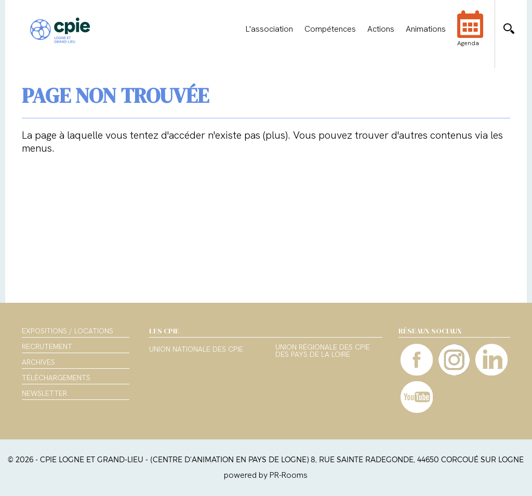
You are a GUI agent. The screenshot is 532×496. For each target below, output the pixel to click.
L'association (269, 29)
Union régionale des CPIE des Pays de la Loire (322, 351)
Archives (38, 362)
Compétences (330, 29)
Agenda (470, 35)
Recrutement (47, 346)
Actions (380, 29)
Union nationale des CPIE (196, 349)
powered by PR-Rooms (266, 475)
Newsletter (44, 393)
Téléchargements (56, 377)
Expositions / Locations (67, 330)
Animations (426, 29)
